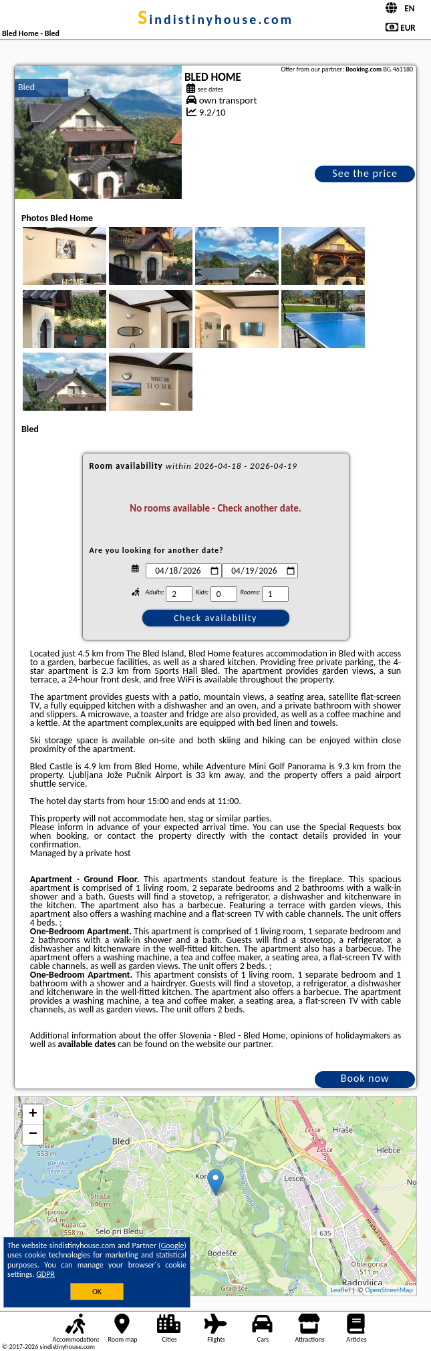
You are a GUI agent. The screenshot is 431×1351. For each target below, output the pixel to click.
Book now (365, 1078)
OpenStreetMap (389, 1290)
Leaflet (340, 1290)
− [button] (33, 1135)
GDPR (45, 1274)
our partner (249, 1044)
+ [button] (33, 1115)
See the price (365, 173)
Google (172, 1245)
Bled (26, 87)
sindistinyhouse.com (215, 19)
